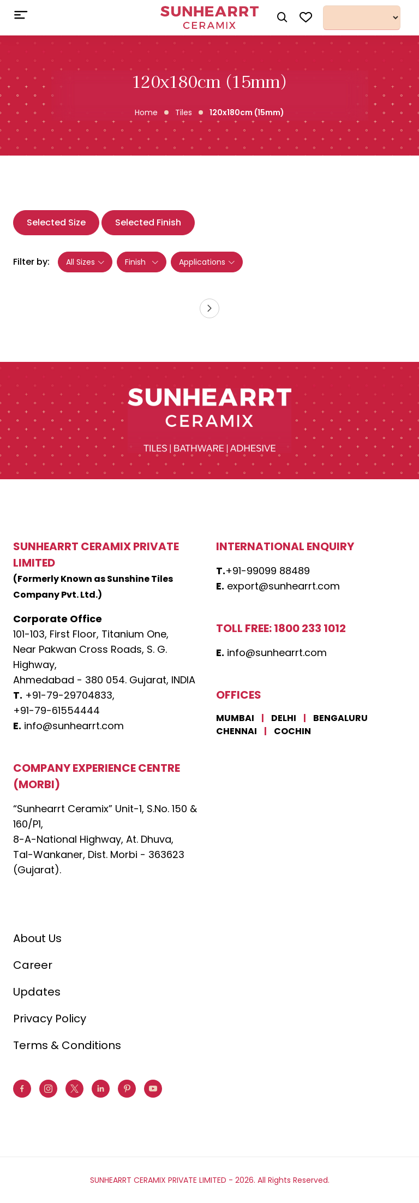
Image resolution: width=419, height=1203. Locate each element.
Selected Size (56, 222)
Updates (37, 991)
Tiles (183, 112)
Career (32, 965)
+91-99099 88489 (267, 570)
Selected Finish (148, 222)
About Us (37, 938)
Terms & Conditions (67, 1045)
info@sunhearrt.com (74, 725)
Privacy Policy (49, 1018)
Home (146, 112)
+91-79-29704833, (70, 695)
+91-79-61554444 (56, 710)
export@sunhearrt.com (283, 586)
